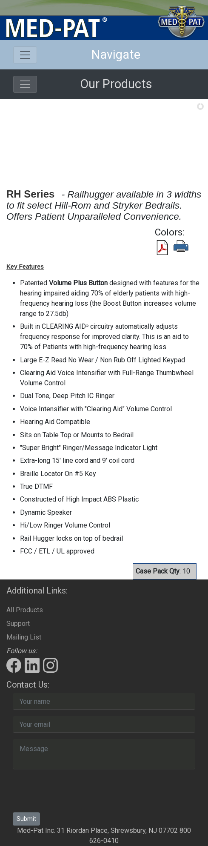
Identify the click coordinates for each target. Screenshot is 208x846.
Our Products (116, 84)
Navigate (115, 54)
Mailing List (23, 637)
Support (18, 623)
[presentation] (77, 792)
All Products (24, 610)
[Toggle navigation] (25, 54)
